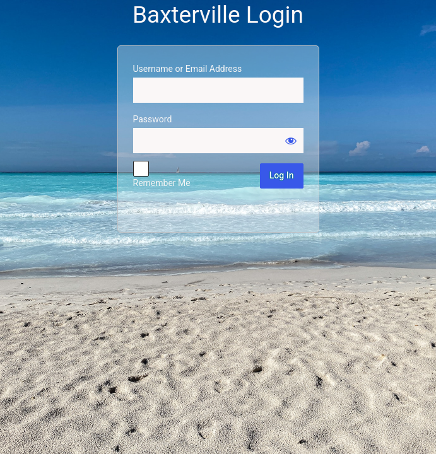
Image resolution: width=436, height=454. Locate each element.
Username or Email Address (187, 69)
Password (152, 119)
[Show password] (290, 140)
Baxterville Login (218, 14)
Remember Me (162, 183)
